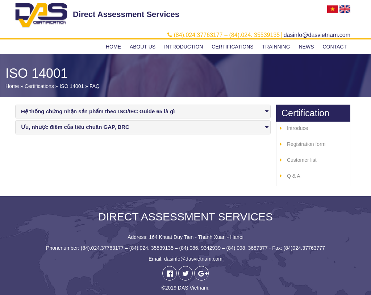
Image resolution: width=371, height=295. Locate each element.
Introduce (297, 128)
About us (142, 47)
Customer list (302, 160)
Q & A (293, 176)
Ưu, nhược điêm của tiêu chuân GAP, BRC (75, 127)
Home (113, 47)
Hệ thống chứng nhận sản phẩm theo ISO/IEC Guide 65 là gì (98, 111)
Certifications (232, 47)
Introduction (183, 47)
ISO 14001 (71, 86)
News (306, 47)
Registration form (306, 144)
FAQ (94, 86)
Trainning (276, 47)
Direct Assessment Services (126, 14)
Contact (334, 47)
